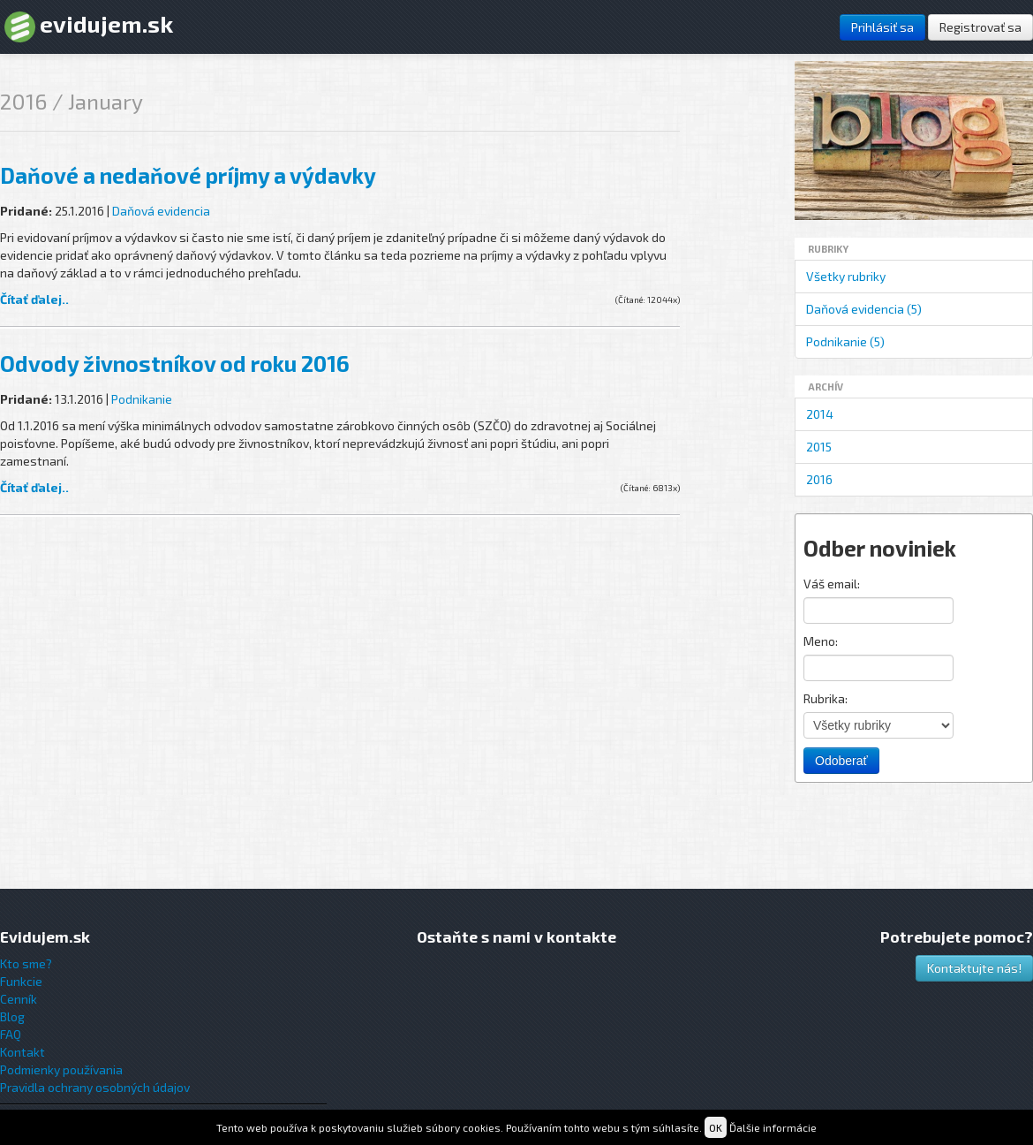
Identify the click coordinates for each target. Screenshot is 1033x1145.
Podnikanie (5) (845, 341)
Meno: (820, 640)
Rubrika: (825, 698)
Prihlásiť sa (882, 26)
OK (715, 1127)
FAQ (10, 1034)
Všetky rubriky (846, 276)
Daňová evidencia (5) (864, 308)
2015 (819, 446)
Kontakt (22, 1051)
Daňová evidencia (161, 210)
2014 (819, 413)
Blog (12, 1016)
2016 (819, 479)
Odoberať (841, 761)
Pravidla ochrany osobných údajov (95, 1087)
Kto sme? (26, 963)
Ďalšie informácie (773, 1127)
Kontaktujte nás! (974, 967)
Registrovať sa (980, 26)
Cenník (18, 998)
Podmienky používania (61, 1069)
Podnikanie (141, 398)
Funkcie (21, 981)
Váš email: (831, 583)
